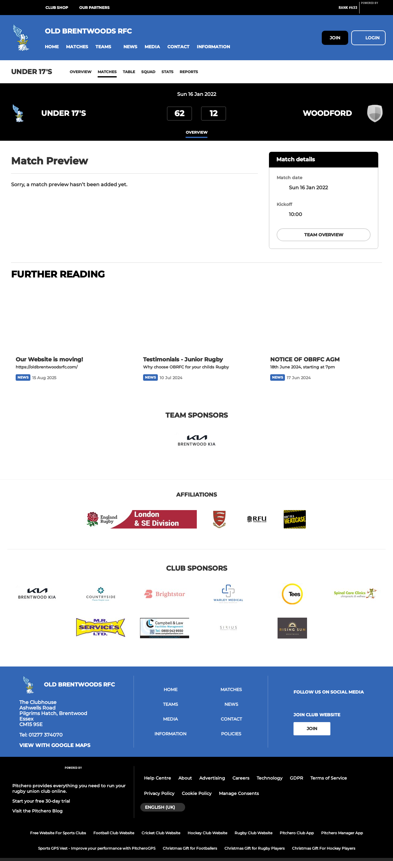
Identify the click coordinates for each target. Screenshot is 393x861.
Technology (269, 771)
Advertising (212, 771)
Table (129, 71)
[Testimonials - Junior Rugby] (196, 311)
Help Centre (157, 771)
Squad (148, 71)
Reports (189, 71)
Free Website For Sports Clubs (58, 825)
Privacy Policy (159, 786)
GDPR (296, 771)
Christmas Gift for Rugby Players (254, 841)
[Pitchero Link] (373, 10)
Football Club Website (113, 825)
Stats (167, 71)
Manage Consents (239, 786)
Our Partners (94, 7)
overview (197, 132)
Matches (107, 71)
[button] (51, 47)
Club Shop (56, 7)
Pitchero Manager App (342, 825)
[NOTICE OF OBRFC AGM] (324, 311)
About (185, 771)
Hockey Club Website (207, 825)
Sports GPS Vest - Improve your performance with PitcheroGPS (96, 841)
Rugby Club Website (253, 825)
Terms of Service (328, 771)
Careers (240, 771)
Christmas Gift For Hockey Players (323, 841)
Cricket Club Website (161, 825)
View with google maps (54, 738)
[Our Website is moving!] (69, 311)
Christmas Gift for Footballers (190, 841)
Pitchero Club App (297, 825)
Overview (80, 71)
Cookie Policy (197, 786)
